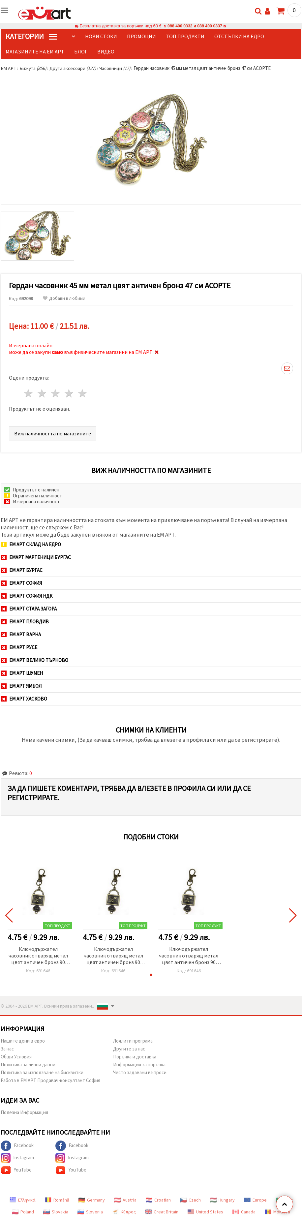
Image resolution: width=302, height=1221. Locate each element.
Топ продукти (185, 36)
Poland (23, 1212)
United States (205, 1211)
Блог (80, 51)
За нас (7, 1049)
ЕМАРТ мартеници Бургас (36, 557)
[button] (151, 975)
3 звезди (56, 393)
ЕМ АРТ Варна (21, 634)
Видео (105, 51)
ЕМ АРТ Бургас (22, 570)
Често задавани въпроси (139, 1072)
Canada (244, 1211)
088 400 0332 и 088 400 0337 (195, 25)
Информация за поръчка (139, 1064)
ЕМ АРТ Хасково (24, 699)
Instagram (17, 1158)
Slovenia (90, 1212)
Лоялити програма (133, 1041)
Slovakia (55, 1212)
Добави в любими (64, 298)
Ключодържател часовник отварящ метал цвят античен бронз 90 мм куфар (38, 956)
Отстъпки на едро (239, 36)
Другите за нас (129, 1049)
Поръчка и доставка (134, 1056)
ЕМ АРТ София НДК (26, 596)
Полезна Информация (24, 1112)
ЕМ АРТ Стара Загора (29, 609)
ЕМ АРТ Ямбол (21, 686)
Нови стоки (101, 36)
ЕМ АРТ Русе (19, 647)
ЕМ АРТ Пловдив (25, 621)
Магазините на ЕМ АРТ (35, 51)
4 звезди (69, 393)
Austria (125, 1200)
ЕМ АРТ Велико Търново (34, 660)
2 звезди (42, 393)
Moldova (277, 1211)
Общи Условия (16, 1056)
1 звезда (29, 393)
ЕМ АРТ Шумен (22, 673)
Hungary (222, 1200)
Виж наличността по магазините (52, 433)
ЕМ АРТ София (21, 583)
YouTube (16, 1170)
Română (57, 1200)
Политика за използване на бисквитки (42, 1072)
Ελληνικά (23, 1200)
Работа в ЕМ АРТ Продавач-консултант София (50, 1080)
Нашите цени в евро (23, 1041)
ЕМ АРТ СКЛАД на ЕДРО (31, 544)
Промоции (141, 36)
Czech (190, 1200)
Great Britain (161, 1211)
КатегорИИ (31, 36)
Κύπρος (124, 1211)
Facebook (17, 1146)
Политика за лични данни (28, 1064)
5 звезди (82, 393)
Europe (255, 1200)
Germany (91, 1200)
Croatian (158, 1200)
